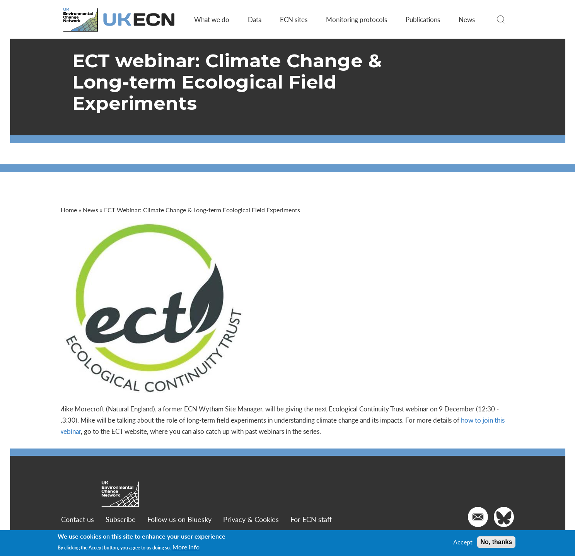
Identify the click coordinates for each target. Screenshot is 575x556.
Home (69, 209)
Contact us (77, 519)
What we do (211, 19)
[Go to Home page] (120, 19)
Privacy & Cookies (251, 519)
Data (254, 19)
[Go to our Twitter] (504, 517)
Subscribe (121, 519)
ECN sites (293, 19)
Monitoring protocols (356, 19)
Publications (423, 19)
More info (186, 547)
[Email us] (478, 517)
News (467, 19)
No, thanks (496, 542)
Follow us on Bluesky (180, 519)
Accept (463, 542)
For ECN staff (311, 519)
